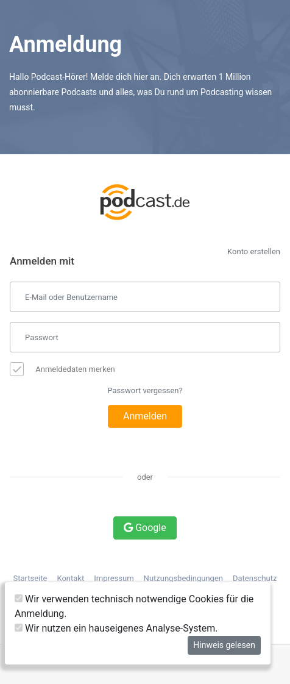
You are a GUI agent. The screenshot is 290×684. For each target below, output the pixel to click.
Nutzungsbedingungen (183, 578)
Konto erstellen (253, 251)
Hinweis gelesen (224, 645)
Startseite (30, 578)
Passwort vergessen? (144, 390)
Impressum (113, 578)
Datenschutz (255, 578)
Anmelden (145, 416)
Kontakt (70, 578)
